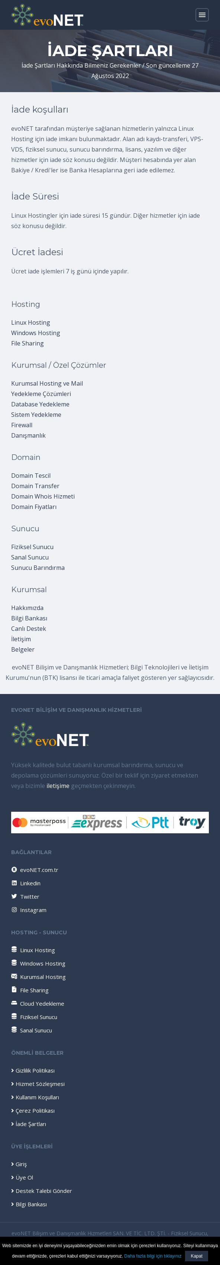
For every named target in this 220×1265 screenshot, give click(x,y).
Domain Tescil (31, 475)
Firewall (21, 425)
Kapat (196, 1256)
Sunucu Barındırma (38, 568)
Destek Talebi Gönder (41, 1190)
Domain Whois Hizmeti (43, 496)
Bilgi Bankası (29, 618)
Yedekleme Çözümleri (41, 394)
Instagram (28, 910)
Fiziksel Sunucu (32, 547)
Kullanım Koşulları (35, 1097)
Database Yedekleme (40, 404)
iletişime (57, 786)
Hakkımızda (27, 608)
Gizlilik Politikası (33, 1070)
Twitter (24, 896)
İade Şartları (28, 1124)
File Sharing (27, 343)
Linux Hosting (30, 322)
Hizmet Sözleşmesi (38, 1083)
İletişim (21, 639)
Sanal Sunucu (30, 557)
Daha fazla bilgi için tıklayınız (152, 1256)
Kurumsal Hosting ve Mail (47, 383)
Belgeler (23, 649)
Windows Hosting (35, 333)
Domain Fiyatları (33, 507)
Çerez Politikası (33, 1110)
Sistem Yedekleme (36, 415)
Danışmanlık (28, 435)
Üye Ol (22, 1177)
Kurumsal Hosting (38, 976)
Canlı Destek (28, 629)
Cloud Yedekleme (37, 1003)
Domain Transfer (35, 486)
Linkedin (25, 883)
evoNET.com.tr (34, 870)
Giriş (19, 1164)
